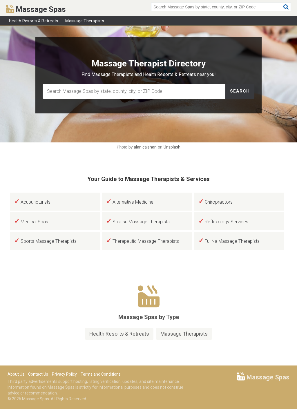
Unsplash (172, 147)
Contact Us (38, 374)
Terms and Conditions (101, 374)
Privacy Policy (64, 374)
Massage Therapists (84, 21)
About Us (16, 374)
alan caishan (145, 147)
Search (240, 91)
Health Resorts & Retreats (33, 21)
